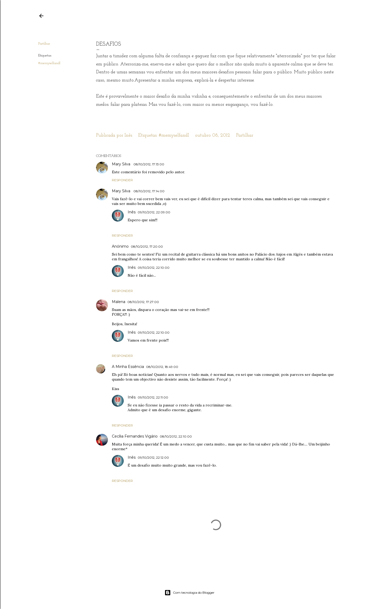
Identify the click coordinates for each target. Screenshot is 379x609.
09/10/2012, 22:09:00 (154, 212)
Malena (118, 301)
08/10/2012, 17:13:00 (148, 164)
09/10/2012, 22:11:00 (153, 397)
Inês (132, 212)
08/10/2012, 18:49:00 (162, 367)
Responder (122, 180)
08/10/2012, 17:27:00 (143, 302)
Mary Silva (121, 164)
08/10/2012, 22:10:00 (176, 436)
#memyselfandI (49, 63)
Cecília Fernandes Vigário (135, 436)
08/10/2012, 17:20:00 (147, 246)
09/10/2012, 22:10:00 (153, 268)
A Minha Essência (128, 366)
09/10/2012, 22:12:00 (153, 457)
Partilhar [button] (44, 44)
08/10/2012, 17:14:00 (148, 191)
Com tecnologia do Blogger (189, 592)
